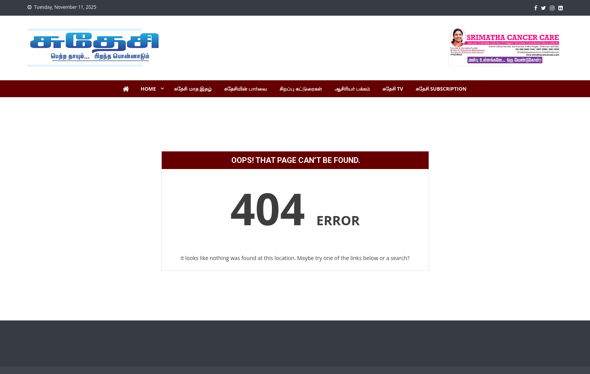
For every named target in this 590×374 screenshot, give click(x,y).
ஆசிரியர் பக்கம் (352, 88)
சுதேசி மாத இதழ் (192, 88)
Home (148, 88)
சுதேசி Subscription (441, 88)
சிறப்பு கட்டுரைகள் (301, 88)
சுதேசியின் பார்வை (245, 88)
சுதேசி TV (392, 88)
